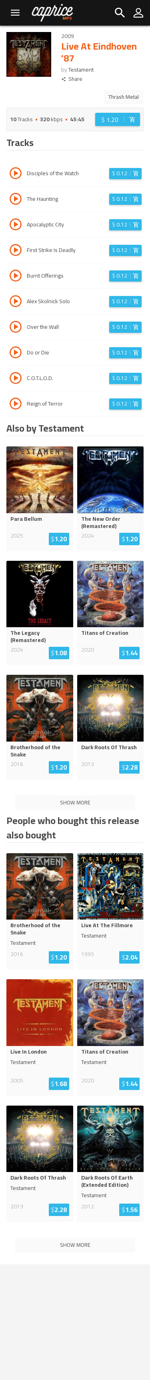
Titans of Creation (104, 632)
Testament (81, 69)
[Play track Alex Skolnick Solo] (15, 302)
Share (71, 79)
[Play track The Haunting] (15, 200)
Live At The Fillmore (107, 925)
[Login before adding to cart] (117, 119)
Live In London (28, 1051)
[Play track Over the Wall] (15, 328)
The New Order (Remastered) (100, 522)
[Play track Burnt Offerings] (15, 277)
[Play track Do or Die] (15, 353)
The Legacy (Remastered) (28, 636)
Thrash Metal (123, 97)
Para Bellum (26, 518)
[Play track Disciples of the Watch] (15, 174)
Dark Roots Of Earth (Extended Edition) (107, 1181)
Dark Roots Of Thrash (109, 747)
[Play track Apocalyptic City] (15, 225)
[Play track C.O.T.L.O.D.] (15, 379)
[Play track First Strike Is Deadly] (15, 251)
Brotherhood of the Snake (35, 751)
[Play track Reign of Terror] (15, 405)
